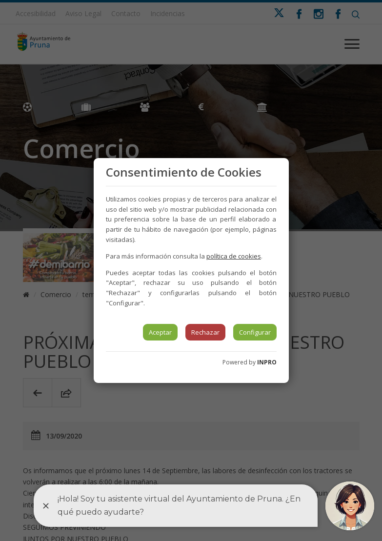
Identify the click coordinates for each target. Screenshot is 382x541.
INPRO (267, 362)
